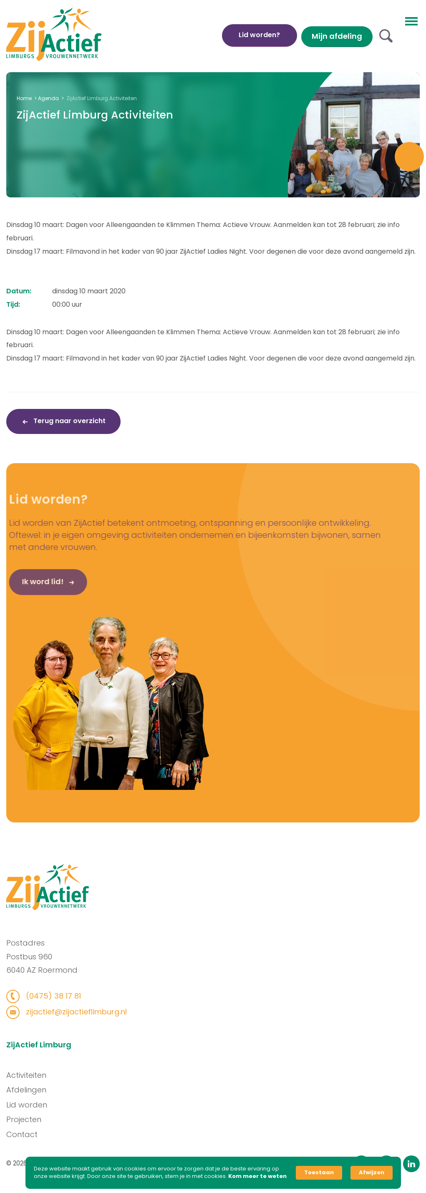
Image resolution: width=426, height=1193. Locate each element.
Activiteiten (30, 1075)
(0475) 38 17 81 (49, 996)
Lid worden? (259, 35)
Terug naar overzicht (69, 421)
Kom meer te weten (257, 1176)
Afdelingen (30, 1090)
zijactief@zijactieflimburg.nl (72, 1011)
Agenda (48, 98)
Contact (25, 1134)
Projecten (27, 1119)
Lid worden (30, 1105)
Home (24, 98)
